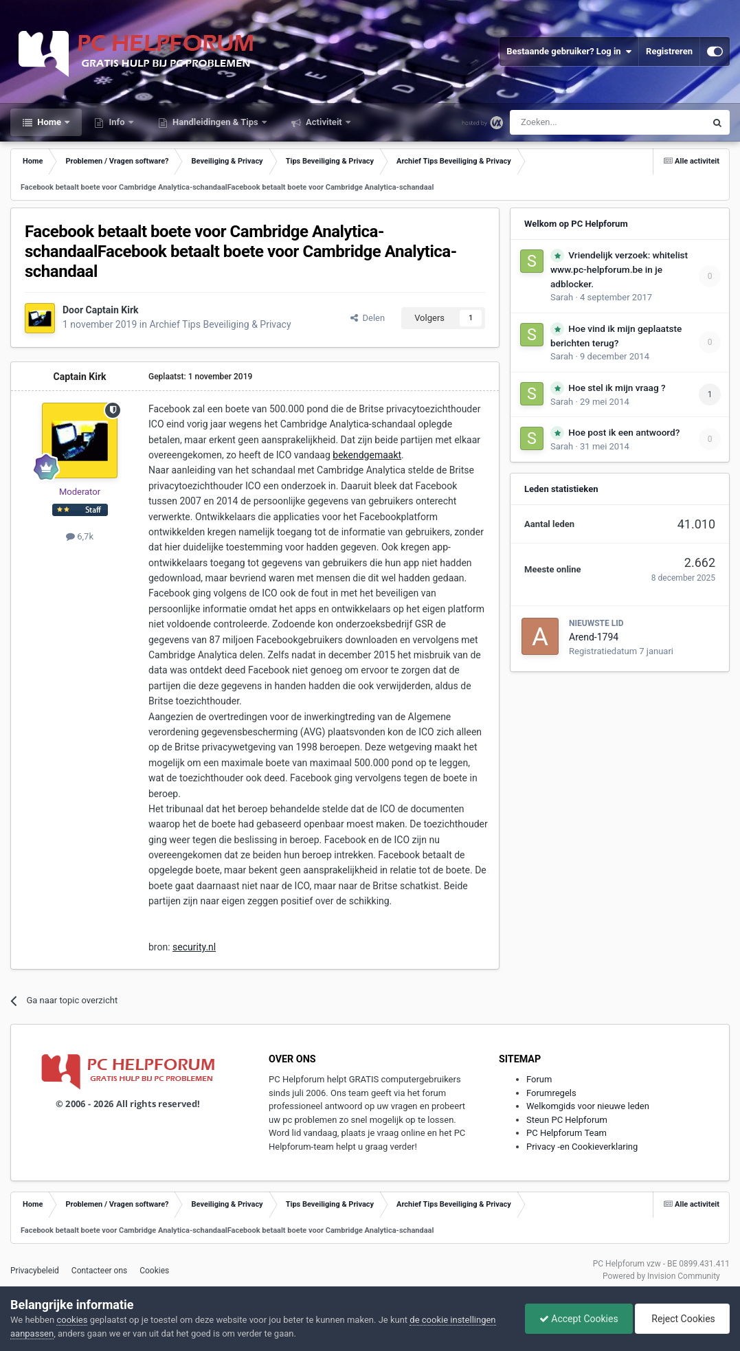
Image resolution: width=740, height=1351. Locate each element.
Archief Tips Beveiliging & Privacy (220, 324)
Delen (367, 318)
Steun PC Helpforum (566, 1120)
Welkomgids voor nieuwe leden (587, 1106)
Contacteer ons (99, 1270)
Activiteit (324, 122)
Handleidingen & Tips (215, 122)
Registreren (669, 51)
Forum (539, 1079)
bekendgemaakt (367, 454)
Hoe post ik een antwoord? (624, 432)
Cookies (154, 1270)
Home (49, 122)
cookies (71, 1320)
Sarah (561, 297)
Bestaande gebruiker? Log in (568, 51)
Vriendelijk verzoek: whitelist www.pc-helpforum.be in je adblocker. (619, 269)
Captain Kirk (112, 309)
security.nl (194, 946)
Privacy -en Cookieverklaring (582, 1146)
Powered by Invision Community (661, 1276)
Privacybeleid (34, 1270)
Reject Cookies (682, 1318)
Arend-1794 (593, 637)
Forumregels (551, 1093)
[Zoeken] (579, 122)
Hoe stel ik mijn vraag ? (616, 387)
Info (116, 122)
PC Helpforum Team (566, 1133)
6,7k (79, 536)
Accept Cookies (578, 1318)
